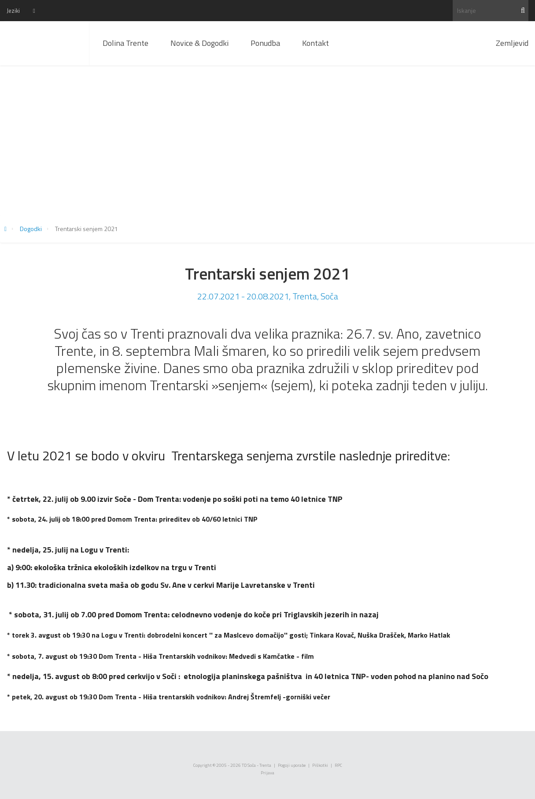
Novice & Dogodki (199, 43)
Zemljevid (512, 43)
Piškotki (320, 765)
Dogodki (31, 228)
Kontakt (315, 43)
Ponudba (265, 43)
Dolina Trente (125, 43)
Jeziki (13, 10)
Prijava (267, 772)
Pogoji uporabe (292, 765)
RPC (338, 765)
